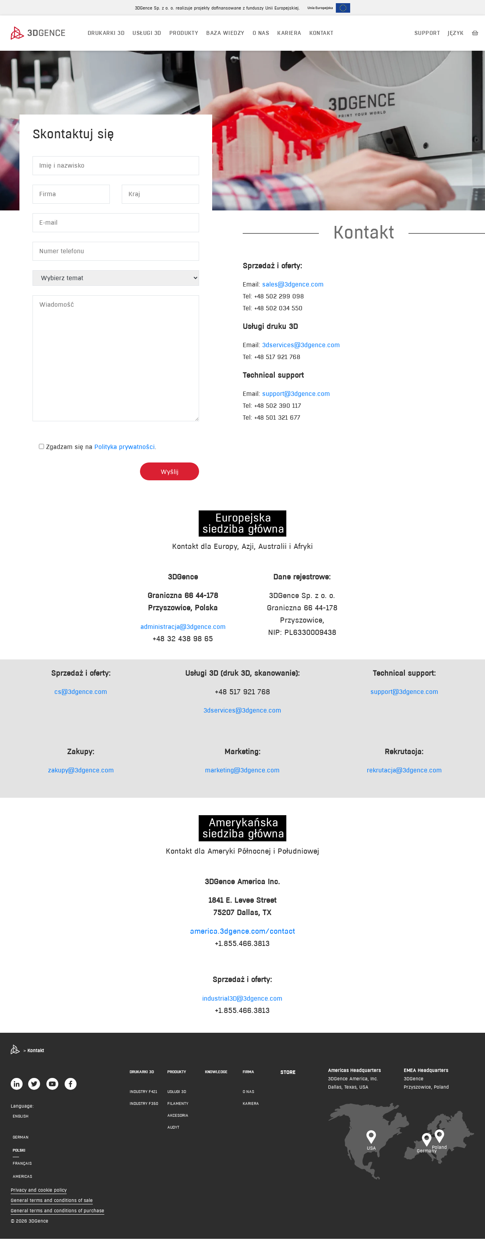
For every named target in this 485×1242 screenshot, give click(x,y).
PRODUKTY (184, 32)
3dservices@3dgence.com (301, 348)
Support (427, 32)
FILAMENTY (177, 1106)
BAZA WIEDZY (225, 32)
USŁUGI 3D (146, 32)
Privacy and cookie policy (39, 1193)
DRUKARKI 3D (106, 32)
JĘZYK (456, 32)
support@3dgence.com (296, 397)
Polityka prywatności (124, 450)
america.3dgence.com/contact (242, 934)
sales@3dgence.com (293, 288)
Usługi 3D (176, 1094)
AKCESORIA (177, 1118)
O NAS (261, 32)
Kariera (289, 32)
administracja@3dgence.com (183, 630)
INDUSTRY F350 (144, 1106)
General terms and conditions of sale (52, 1203)
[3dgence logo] (46, 33)
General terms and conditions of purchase (57, 1214)
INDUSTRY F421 (143, 1094)
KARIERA (251, 1106)
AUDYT (173, 1130)
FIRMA (248, 1075)
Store (287, 1075)
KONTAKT (321, 32)
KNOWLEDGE (216, 1075)
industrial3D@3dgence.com (242, 1002)
